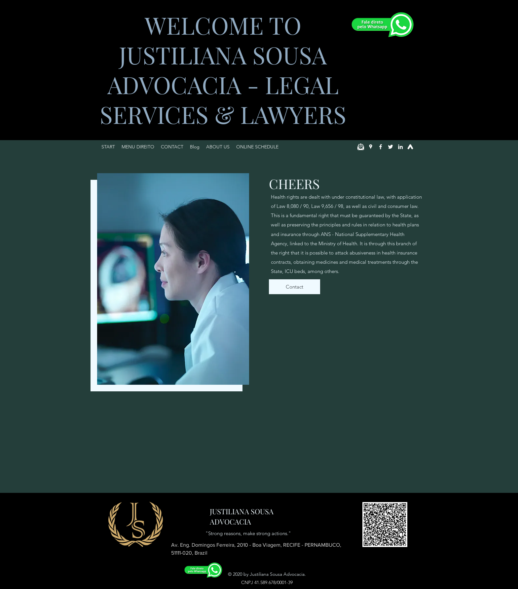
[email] (360, 146)
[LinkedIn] (400, 146)
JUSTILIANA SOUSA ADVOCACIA (242, 516)
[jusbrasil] (410, 146)
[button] (138, 147)
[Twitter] (390, 146)
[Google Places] (370, 146)
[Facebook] (380, 146)
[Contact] (294, 286)
